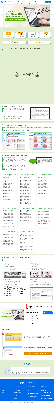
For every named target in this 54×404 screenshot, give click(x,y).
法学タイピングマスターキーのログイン (37, 353)
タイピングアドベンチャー (45, 393)
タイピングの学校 (17, 389)
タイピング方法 (17, 390)
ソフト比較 (16, 397)
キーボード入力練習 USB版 (45, 395)
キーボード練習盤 (44, 397)
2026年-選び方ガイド (18, 392)
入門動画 (15, 395)
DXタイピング (43, 390)
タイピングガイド (29, 2)
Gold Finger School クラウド (33, 391)
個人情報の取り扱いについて (12, 402)
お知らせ (22, 2)
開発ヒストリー (17, 398)
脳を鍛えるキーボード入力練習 (46, 398)
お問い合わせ (47, 2)
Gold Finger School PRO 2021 (33, 397)
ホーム (18, 2)
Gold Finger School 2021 (32, 396)
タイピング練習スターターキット (46, 392)
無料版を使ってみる (17, 393)
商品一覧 (35, 2)
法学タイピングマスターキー (46, 389)
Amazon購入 (47, 313)
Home (4, 29)
